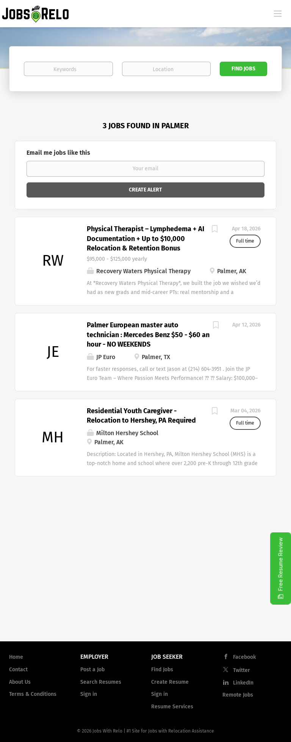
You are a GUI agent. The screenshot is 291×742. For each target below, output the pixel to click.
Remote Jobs (237, 695)
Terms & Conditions (32, 694)
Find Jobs (243, 68)
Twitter (241, 670)
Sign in (88, 694)
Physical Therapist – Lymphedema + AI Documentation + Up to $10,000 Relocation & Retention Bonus (145, 238)
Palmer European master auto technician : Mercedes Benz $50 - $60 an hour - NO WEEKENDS (148, 334)
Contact (18, 669)
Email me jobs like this (58, 152)
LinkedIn (243, 683)
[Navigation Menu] (278, 13)
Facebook (244, 657)
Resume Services (172, 706)
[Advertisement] (145, 575)
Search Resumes (100, 682)
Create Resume (170, 682)
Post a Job (92, 669)
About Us (20, 682)
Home (16, 657)
